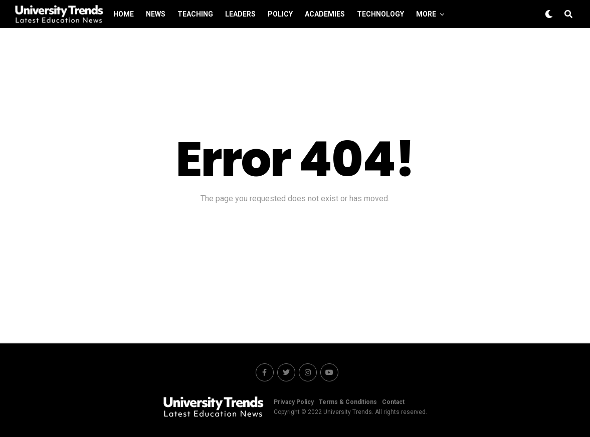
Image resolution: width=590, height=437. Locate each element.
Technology (380, 14)
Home (123, 14)
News (155, 14)
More (426, 14)
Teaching (195, 14)
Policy (280, 14)
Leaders (240, 14)
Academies (325, 14)
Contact (393, 401)
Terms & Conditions (348, 401)
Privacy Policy (294, 401)
